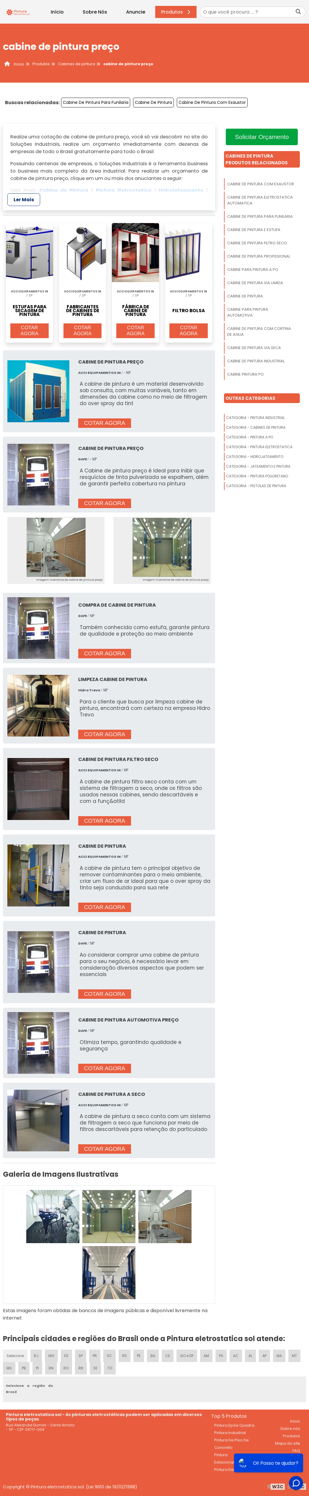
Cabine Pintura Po (245, 374)
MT (294, 1355)
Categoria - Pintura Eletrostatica (259, 446)
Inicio (295, 1421)
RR (81, 1368)
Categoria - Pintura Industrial (255, 417)
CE (167, 1355)
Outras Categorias (250, 398)
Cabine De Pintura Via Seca (254, 348)
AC (235, 1355)
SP (81, 1355)
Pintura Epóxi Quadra (234, 1425)
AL (250, 1355)
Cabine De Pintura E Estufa (253, 230)
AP (264, 1355)
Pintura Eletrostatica (123, 190)
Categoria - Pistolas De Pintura (256, 485)
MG (51, 1355)
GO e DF (187, 1355)
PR (95, 1355)
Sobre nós (290, 1428)
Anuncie (135, 12)
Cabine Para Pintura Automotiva (247, 312)
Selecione (15, 1355)
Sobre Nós (95, 12)
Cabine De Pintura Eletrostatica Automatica (260, 200)
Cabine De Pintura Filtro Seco (257, 243)
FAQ (296, 1451)
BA (153, 1355)
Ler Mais (24, 199)
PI (37, 1368)
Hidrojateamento (181, 190)
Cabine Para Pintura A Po (252, 269)
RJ (36, 1355)
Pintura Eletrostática (233, 1469)
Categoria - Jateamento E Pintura (258, 466)
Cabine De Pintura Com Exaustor (212, 102)
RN (51, 1368)
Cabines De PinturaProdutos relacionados (256, 159)
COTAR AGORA (30, 330)
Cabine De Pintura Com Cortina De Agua (259, 331)
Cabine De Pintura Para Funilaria (95, 102)
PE (138, 1355)
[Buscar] (298, 12)
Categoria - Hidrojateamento (254, 456)
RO (65, 1368)
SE (95, 1368)
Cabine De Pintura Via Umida (255, 283)
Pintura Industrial (230, 1433)
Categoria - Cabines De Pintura (255, 427)
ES (66, 1355)
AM (206, 1355)
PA (221, 1355)
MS (9, 1368)
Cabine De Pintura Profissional (258, 256)
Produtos (176, 12)
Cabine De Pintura (153, 102)
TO (109, 1368)
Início (57, 12)
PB (24, 1368)
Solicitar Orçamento (262, 136)
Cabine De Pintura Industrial (256, 361)
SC (109, 1355)
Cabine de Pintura (63, 190)
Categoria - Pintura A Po (249, 437)
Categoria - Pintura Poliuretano (257, 476)
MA (279, 1355)
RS (124, 1355)
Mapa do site (287, 1443)
